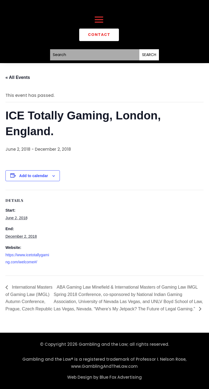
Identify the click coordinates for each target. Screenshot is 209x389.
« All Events (17, 77)
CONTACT (99, 34)
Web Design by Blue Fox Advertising (104, 377)
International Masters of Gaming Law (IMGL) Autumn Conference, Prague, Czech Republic (29, 298)
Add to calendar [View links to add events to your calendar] (33, 176)
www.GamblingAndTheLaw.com (104, 366)
